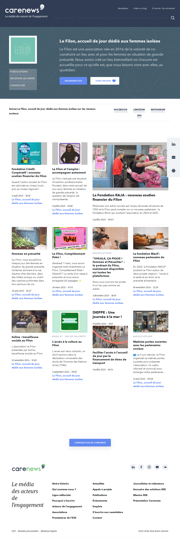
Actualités (98, 479)
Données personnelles (28, 527)
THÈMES (82, 18)
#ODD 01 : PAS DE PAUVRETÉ (69, 332)
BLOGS (69, 18)
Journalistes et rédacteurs (148, 479)
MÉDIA (58, 18)
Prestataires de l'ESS (64, 513)
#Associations (102, 249)
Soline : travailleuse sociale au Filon (25, 334)
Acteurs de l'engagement (67, 502)
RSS (139, 111)
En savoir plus (73, 80)
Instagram (158, 105)
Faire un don (106, 80)
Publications (99, 18)
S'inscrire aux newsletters (108, 508)
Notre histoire (60, 479)
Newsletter (123, 8)
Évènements (119, 18)
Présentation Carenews (147, 496)
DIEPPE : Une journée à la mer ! (107, 310)
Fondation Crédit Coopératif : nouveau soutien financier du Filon (29, 168)
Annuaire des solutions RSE (149, 485)
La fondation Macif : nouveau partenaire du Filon (148, 253)
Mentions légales (49, 527)
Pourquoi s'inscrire (63, 496)
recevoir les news (21, 76)
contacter (16, 82)
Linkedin (139, 105)
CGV (14, 527)
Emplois (161, 18)
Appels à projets (142, 18)
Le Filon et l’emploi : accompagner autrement (69, 166)
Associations (59, 508)
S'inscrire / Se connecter (163, 8)
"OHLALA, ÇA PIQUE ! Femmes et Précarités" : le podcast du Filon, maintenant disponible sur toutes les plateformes (109, 263)
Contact (97, 513)
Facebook (120, 105)
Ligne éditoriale (61, 491)
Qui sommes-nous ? (64, 485)
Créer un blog (140, 8)
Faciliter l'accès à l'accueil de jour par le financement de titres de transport (110, 353)
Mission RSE (140, 491)
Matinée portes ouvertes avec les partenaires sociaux (150, 341)
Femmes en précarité (26, 249)
